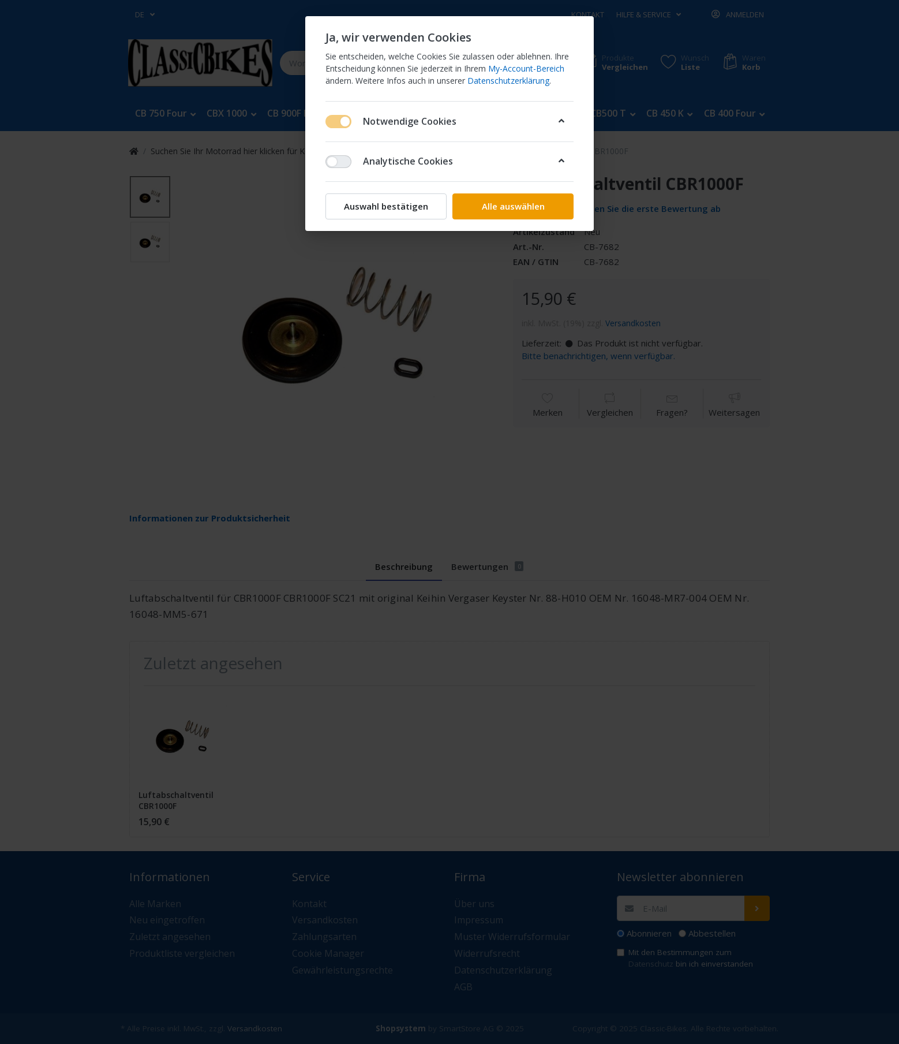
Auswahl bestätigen (386, 206)
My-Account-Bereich (526, 68)
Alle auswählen (513, 206)
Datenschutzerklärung (508, 80)
